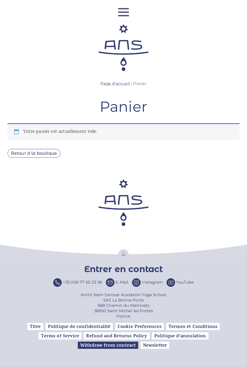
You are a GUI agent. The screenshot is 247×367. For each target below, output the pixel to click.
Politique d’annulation (180, 336)
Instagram (152, 282)
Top (123, 254)
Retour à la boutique (34, 153)
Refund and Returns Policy (116, 336)
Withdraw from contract (108, 345)
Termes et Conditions (192, 326)
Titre (35, 326)
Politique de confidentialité (79, 326)
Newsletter (155, 345)
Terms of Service (60, 336)
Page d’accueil (115, 83)
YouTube (185, 282)
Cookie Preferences (139, 326)
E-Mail (121, 282)
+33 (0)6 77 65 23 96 (82, 282)
